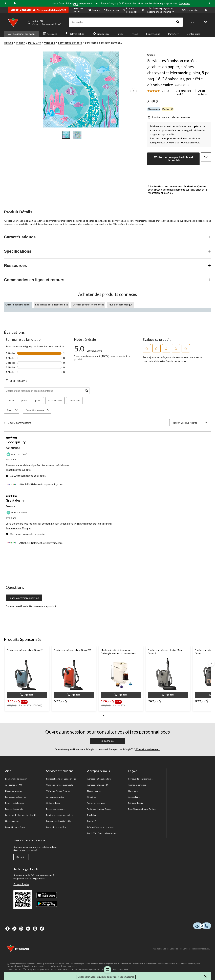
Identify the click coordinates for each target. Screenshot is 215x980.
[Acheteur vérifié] (17, 454)
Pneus (135, 33)
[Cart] (205, 22)
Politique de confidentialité (140, 779)
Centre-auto (193, 33)
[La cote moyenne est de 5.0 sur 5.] (156, 91)
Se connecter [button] (189, 10)
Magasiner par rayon (21, 33)
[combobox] (192, 423)
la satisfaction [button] (55, 400)
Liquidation (100, 34)
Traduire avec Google (18, 469)
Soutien (94, 10)
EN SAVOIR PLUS (78, 11)
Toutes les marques (96, 803)
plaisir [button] (24, 400)
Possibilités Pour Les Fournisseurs (102, 833)
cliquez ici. (167, 192)
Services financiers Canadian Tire (61, 779)
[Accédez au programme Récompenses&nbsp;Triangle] (161, 10)
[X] (14, 928)
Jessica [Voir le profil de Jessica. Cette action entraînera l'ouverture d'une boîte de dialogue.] (10, 506)
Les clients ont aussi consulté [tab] (51, 304)
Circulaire (50, 34)
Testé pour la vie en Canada (99, 809)
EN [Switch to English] (205, 10)
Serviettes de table (70, 42)
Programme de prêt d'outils (58, 821)
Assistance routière (55, 797)
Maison (20, 42)
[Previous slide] (5, 3)
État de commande (130, 10)
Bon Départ (92, 815)
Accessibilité (134, 797)
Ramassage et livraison (15, 797)
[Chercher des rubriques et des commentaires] (47, 390)
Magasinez (184, 3)
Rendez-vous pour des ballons (59, 815)
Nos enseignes (94, 791)
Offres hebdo (74, 34)
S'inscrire (21, 857)
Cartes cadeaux (53, 803)
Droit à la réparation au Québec (142, 809)
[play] (15, 3)
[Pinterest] (35, 928)
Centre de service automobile (59, 785)
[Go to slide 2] (77, 135)
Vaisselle (49, 42)
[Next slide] (209, 3)
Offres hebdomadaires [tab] (18, 304)
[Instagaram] (21, 928)
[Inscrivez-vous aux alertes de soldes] (168, 117)
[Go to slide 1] (66, 135)
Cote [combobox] (12, 410)
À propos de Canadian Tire (99, 779)
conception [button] (74, 400)
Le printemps (153, 33)
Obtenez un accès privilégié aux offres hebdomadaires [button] (105, 976)
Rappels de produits (14, 809)
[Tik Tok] (42, 928)
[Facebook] (7, 928)
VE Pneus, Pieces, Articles (58, 791)
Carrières (91, 797)
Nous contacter (12, 821)
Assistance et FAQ (13, 785)
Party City (173, 33)
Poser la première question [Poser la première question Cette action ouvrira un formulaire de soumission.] (23, 597)
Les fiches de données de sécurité (20, 815)
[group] (25, 701)
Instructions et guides (56, 827)
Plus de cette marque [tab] (121, 304)
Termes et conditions (137, 785)
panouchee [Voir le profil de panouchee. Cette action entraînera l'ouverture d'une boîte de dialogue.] (13, 448)
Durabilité (91, 821)
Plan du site (133, 791)
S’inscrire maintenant (147, 749)
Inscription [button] (111, 10)
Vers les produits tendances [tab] (88, 304)
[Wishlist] (192, 22)
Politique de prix (135, 803)
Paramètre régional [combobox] (38, 410)
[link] (159, 91)
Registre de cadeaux (55, 809)
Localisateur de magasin (16, 779)
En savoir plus (21, 884)
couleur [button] (10, 400)
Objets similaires (202, 92)
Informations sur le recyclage (100, 827)
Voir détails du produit (183, 92)
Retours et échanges (14, 803)
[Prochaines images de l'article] (134, 91)
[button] (178, 22)
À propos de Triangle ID (97, 785)
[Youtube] (28, 928)
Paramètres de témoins (16, 827)
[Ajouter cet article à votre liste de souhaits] (206, 157)
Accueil (8, 42)
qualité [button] (38, 400)
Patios (120, 33)
